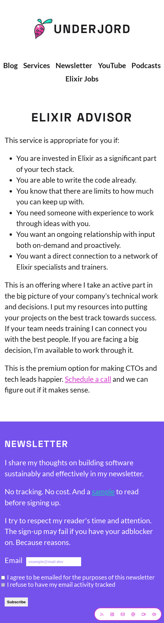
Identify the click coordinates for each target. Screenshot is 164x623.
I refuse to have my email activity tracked (61, 584)
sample (103, 491)
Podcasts (146, 65)
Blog (10, 65)
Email (13, 560)
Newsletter (74, 65)
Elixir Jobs (82, 78)
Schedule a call (88, 379)
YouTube (112, 65)
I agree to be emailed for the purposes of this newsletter (81, 577)
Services (36, 65)
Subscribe (16, 602)
